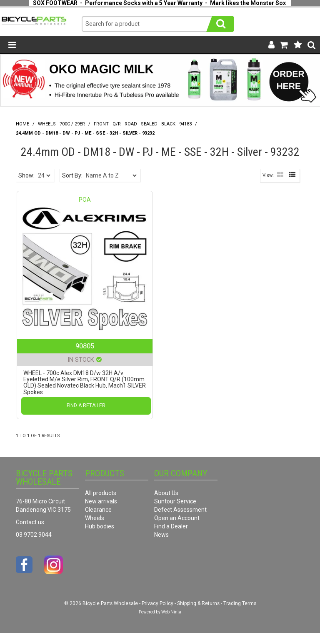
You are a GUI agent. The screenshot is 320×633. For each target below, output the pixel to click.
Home (22, 124)
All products (100, 493)
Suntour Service (175, 501)
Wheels (94, 518)
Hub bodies (99, 526)
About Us (166, 493)
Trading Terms (239, 603)
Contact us (30, 522)
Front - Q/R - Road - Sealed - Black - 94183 (143, 124)
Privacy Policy (157, 603)
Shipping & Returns (198, 603)
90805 (84, 346)
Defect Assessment (180, 509)
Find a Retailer (86, 405)
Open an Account (177, 518)
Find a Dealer (171, 526)
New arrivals (101, 501)
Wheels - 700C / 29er (61, 124)
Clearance (98, 509)
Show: (26, 175)
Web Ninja (171, 612)
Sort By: (72, 175)
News (161, 534)
